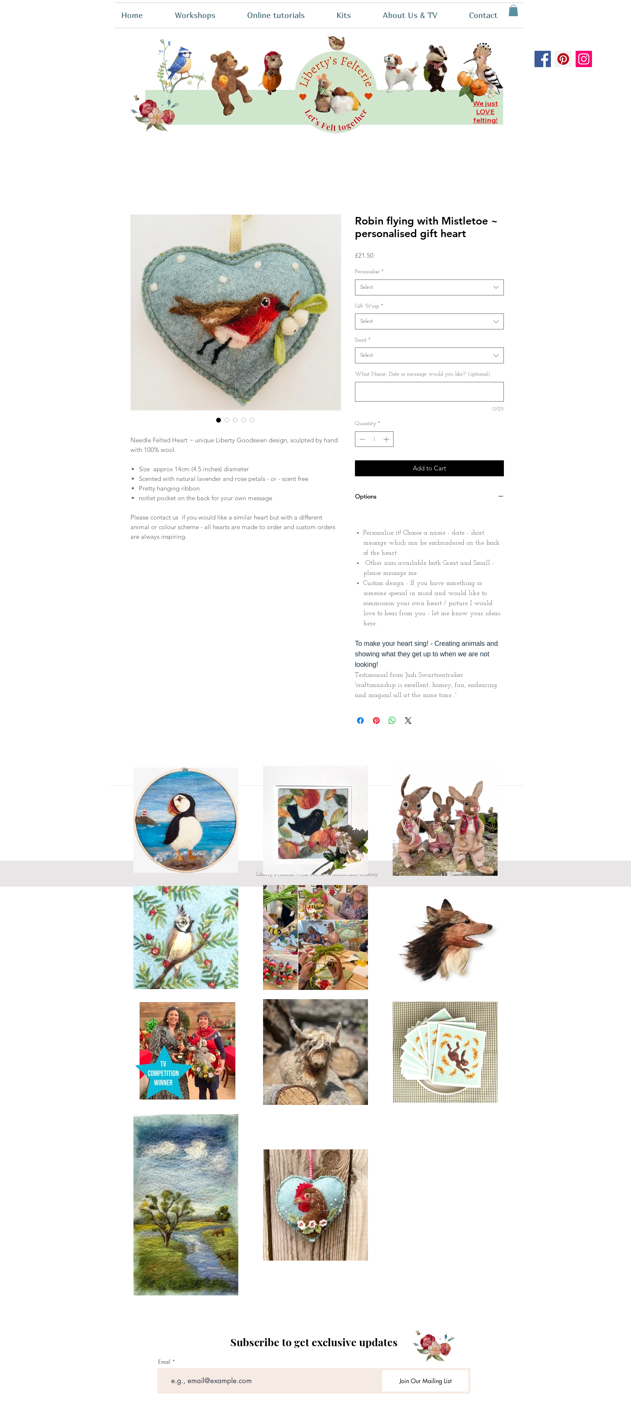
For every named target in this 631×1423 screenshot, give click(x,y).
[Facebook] (543, 59)
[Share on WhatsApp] (392, 720)
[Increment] (387, 439)
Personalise (369, 272)
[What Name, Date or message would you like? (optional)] (429, 392)
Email (164, 1362)
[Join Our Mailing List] (425, 1381)
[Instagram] (584, 59)
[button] (353, 15)
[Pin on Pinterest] (376, 720)
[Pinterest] (563, 59)
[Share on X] (408, 720)
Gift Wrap (369, 306)
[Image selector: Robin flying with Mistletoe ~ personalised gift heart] (218, 420)
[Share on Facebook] (360, 720)
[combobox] (429, 287)
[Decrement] (361, 439)
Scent (362, 340)
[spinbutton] (374, 439)
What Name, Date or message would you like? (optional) (422, 374)
